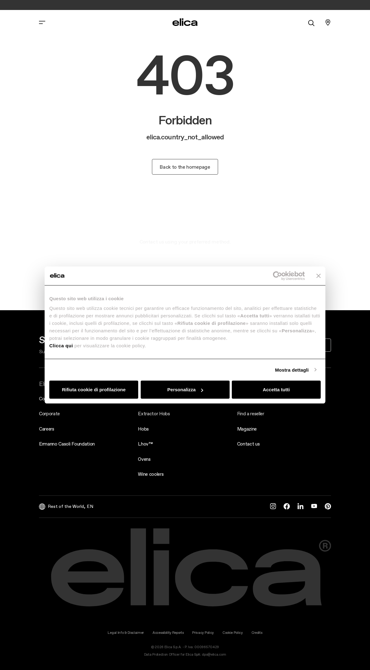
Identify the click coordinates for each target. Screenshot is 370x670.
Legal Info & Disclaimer (126, 632)
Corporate (49, 413)
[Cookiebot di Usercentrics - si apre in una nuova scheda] (277, 275)
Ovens (144, 459)
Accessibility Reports (168, 632)
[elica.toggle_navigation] (42, 22)
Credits (256, 632)
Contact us (248, 444)
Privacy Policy (203, 632)
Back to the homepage (185, 166)
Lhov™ (145, 444)
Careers (46, 429)
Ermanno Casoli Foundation (67, 444)
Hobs (143, 429)
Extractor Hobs (154, 413)
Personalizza (185, 389)
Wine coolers (150, 474)
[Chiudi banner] (318, 275)
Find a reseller (250, 413)
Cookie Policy (232, 632)
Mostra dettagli (292, 369)
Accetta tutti (276, 389)
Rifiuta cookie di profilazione (93, 389)
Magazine (247, 429)
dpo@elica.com (214, 654)
